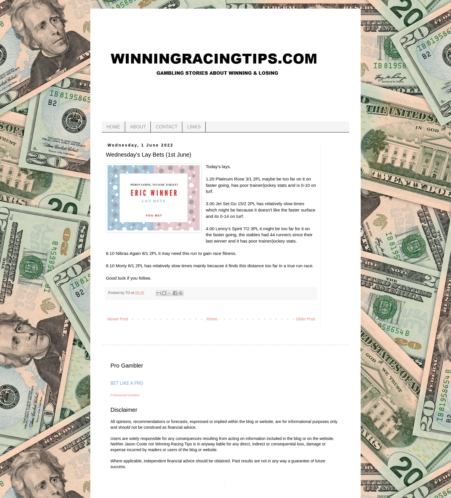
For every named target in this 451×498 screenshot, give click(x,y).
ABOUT (138, 126)
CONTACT (166, 126)
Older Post (305, 319)
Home (212, 319)
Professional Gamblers (124, 395)
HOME (113, 126)
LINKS (193, 126)
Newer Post (117, 319)
